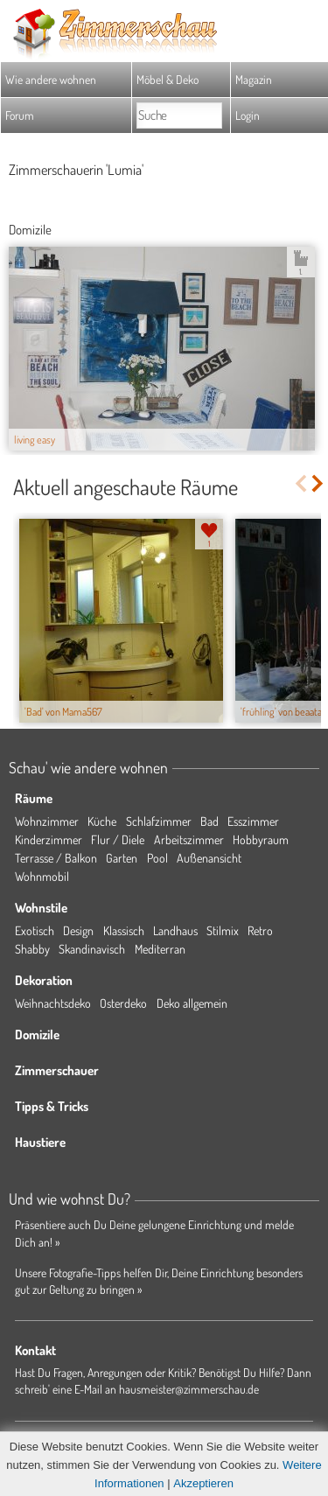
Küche (101, 821)
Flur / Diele (117, 839)
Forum (19, 115)
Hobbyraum (261, 839)
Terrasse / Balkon (56, 857)
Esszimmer (253, 821)
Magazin (253, 79)
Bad (209, 821)
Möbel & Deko (167, 79)
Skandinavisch (92, 948)
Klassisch (123, 930)
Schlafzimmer (159, 821)
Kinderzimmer (48, 839)
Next (319, 483)
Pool (157, 857)
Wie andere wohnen (50, 79)
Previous (300, 483)
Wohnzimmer (47, 821)
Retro (260, 930)
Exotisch (34, 930)
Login (247, 115)
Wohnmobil (42, 876)
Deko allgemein (192, 1003)
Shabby (32, 948)
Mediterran (160, 948)
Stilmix (222, 930)
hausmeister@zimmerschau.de (189, 1388)
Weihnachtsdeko (53, 1003)
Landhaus (175, 930)
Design (78, 930)
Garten (121, 857)
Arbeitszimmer (189, 839)
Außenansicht (209, 857)
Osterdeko (123, 1003)
